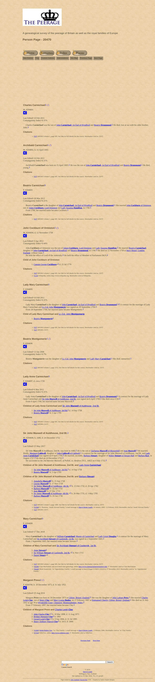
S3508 (36, 507)
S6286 (36, 567)
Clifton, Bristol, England (79, 598)
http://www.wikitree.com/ (60, 633)
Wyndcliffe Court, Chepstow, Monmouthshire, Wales (60, 603)
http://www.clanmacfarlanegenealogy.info (93, 567)
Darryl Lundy (87, 672)
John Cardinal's (75, 680)
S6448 (36, 569)
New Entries (28, 58)
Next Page (98, 58)
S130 (36, 276)
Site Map (74, 58)
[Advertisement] (87, 83)
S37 (35, 136)
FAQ (37, 58)
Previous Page (86, 58)
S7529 (36, 633)
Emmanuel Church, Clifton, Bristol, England (111, 600)
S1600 (36, 630)
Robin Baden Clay (46, 630)
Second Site (83, 680)
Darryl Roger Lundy (85, 507)
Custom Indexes (47, 58)
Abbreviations (62, 58)
